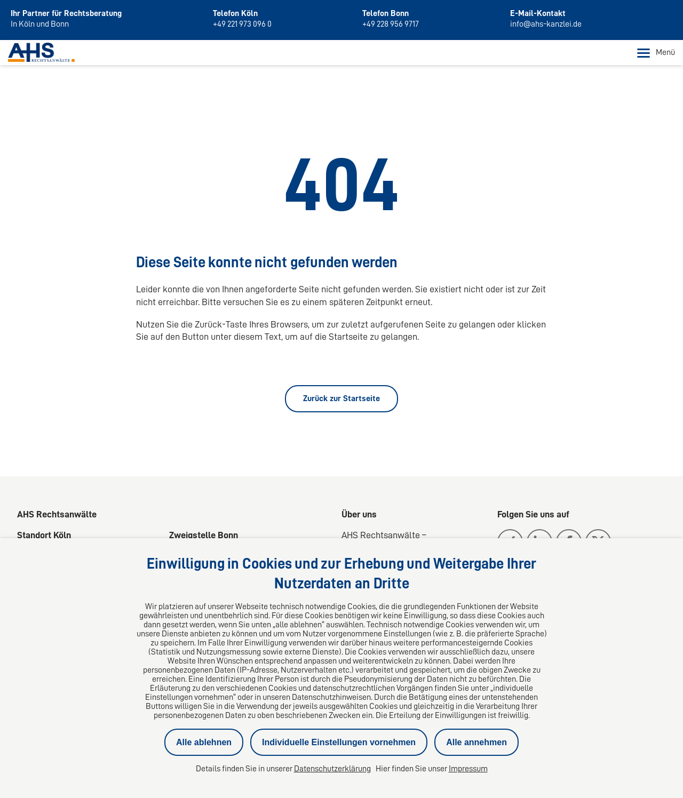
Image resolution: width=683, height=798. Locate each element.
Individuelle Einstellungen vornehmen (339, 742)
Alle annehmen (476, 742)
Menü (656, 53)
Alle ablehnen (204, 742)
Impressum (468, 768)
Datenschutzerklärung (332, 768)
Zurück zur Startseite (341, 398)
